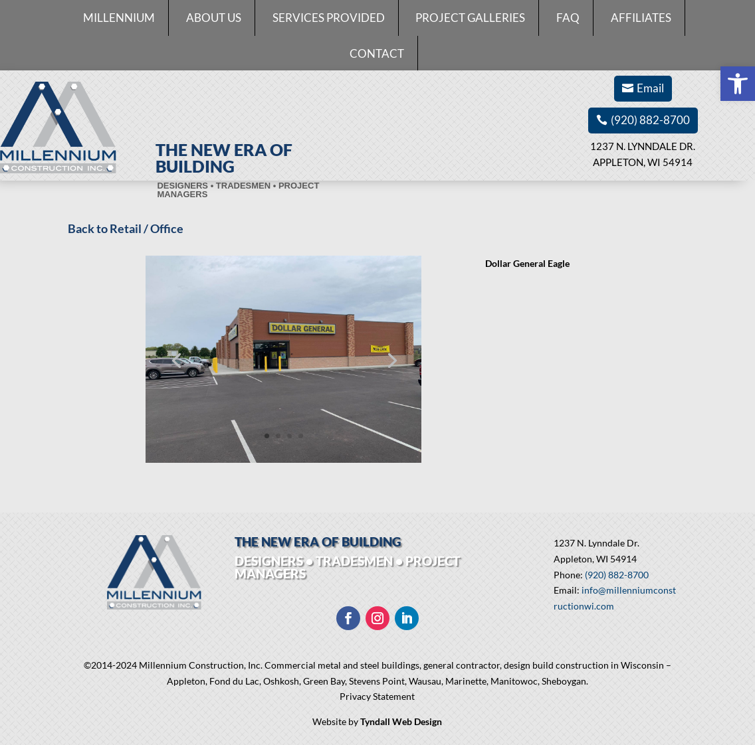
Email (650, 88)
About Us (213, 18)
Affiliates (641, 18)
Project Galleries (470, 18)
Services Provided (328, 18)
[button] (737, 83)
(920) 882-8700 (650, 120)
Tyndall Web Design (401, 721)
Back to (89, 228)
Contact (377, 53)
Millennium (119, 18)
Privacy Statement (377, 696)
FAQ (568, 18)
